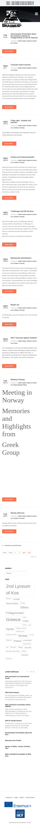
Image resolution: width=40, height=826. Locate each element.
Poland (17, 641)
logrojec (10, 629)
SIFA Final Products (12, 692)
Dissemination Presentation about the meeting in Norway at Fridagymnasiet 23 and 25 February (24, 36)
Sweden (24, 655)
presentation (27, 640)
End (29, 552)
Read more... (9, 51)
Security (28, 647)
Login (16, 797)
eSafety (23, 603)
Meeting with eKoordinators (21, 258)
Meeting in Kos (20, 631)
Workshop (9, 658)
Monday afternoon (17, 513)
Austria (16, 599)
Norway (23, 635)
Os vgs (32, 634)
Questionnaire (27, 643)
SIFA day (23, 651)
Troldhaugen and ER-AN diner (22, 211)
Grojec (24, 617)
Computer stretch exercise (21, 65)
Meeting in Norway (18, 379)
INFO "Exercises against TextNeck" (24, 338)
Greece (13, 619)
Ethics (24, 607)
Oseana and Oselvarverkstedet (22, 157)
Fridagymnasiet (15, 613)
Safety (20, 647)
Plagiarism (9, 640)
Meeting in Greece (21, 628)
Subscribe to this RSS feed (20, 543)
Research (13, 647)
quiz (7, 647)
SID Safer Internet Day (12, 651)
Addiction (8, 598)
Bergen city (15, 305)
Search (22, 797)
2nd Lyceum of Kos (18, 589)
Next (24, 552)
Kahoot (24, 624)
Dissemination (12, 603)
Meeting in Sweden (11, 634)
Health (26, 621)
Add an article (30, 797)
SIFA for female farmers (13, 720)
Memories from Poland (13, 740)
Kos (30, 625)
